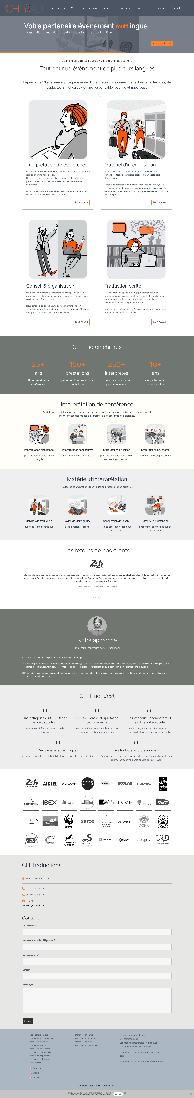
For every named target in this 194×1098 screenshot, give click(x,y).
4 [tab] (101, 596)
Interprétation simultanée (39, 449)
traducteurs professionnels (117, 296)
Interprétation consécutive (77, 449)
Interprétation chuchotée (155, 449)
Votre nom (29, 924)
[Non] (190, 1094)
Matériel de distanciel (155, 521)
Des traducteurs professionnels (136, 749)
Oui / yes (118, 1094)
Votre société (31, 954)
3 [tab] (98, 596)
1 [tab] (93, 596)
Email (26, 968)
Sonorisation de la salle (116, 521)
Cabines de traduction (39, 521)
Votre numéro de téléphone (39, 939)
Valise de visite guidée (78, 521)
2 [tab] (95, 596)
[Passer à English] (35, 1071)
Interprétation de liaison (116, 449)
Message (29, 983)
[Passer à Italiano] (35, 1076)
